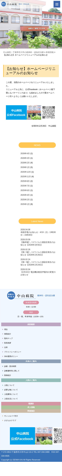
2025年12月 (26, 172)
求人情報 (31, 407)
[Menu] (57, 4)
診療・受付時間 (10, 366)
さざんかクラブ (10, 420)
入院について (9, 385)
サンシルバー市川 (11, 416)
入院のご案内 (31, 380)
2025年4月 (25, 195)
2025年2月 (25, 200)
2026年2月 (25, 163)
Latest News (37, 221)
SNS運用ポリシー (11, 356)
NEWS (37, 145)
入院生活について (11, 399)
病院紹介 (7, 334)
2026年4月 (25, 153)
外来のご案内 (31, 361)
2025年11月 (26, 176)
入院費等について (11, 394)
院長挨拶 (7, 343)
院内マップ (8, 338)
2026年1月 (25, 167)
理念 (6, 329)
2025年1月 (25, 204)
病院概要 (31, 324)
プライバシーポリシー (12, 352)
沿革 (6, 347)
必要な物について (11, 390)
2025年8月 (25, 181)
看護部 (31, 404)
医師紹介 (7, 375)
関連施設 (31, 411)
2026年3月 (25, 158)
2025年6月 (25, 190)
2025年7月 (25, 186)
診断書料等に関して (11, 371)
